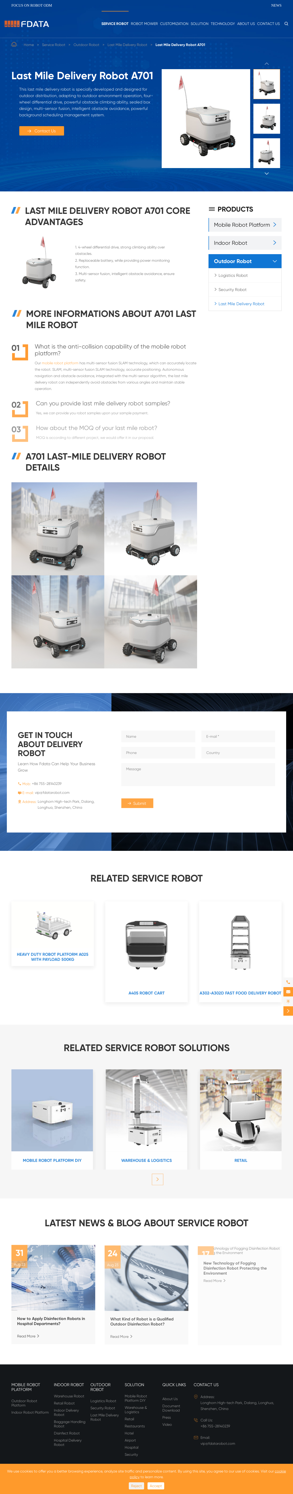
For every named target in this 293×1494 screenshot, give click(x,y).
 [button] (266, 63)
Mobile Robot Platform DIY (52, 1163)
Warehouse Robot (69, 1396)
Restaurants (135, 1426)
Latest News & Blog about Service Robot (146, 1220)
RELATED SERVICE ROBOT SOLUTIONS (147, 1045)
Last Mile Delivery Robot (127, 45)
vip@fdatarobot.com (49, 792)
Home (29, 45)
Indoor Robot (230, 243)
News (276, 5)
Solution (200, 24)
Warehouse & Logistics (146, 1163)
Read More (28, 1339)
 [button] (266, 173)
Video (167, 1424)
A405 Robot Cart (147, 996)
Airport (130, 1440)
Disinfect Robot (67, 1433)
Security (131, 1454)
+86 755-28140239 (43, 783)
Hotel (129, 1433)
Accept (156, 1486)
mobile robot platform (60, 366)
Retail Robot (64, 1403)
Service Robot (115, 24)
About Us (246, 24)
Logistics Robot (233, 275)
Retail (241, 1163)
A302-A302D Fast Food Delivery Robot (240, 996)
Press (166, 1417)
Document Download (171, 1408)
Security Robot (233, 289)
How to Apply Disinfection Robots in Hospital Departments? (51, 1325)
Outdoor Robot (86, 45)
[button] (157, 1182)
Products (231, 209)
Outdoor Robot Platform (24, 1403)
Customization (174, 24)
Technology (223, 24)
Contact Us (268, 24)
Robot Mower (144, 24)
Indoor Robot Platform (30, 1412)
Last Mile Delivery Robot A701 (180, 45)
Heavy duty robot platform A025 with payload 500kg (52, 960)
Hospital (131, 1447)
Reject (136, 1486)
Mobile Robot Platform (242, 225)
